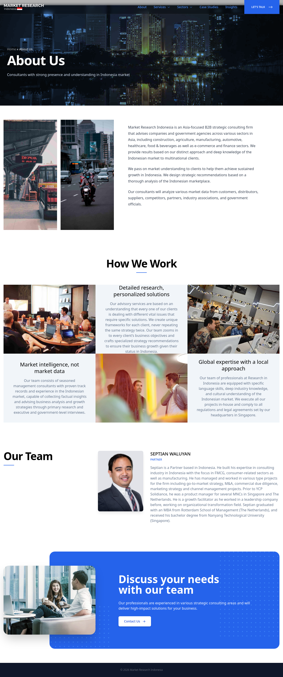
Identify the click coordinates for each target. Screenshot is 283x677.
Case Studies (209, 7)
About (142, 7)
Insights (231, 7)
